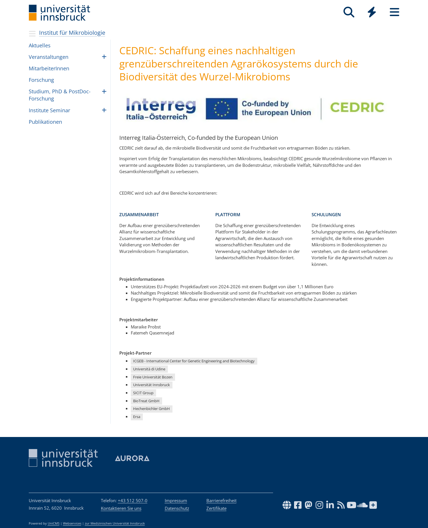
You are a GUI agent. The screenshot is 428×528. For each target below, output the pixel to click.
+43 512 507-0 (132, 500)
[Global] (372, 12)
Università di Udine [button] (149, 369)
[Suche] (349, 12)
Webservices (72, 523)
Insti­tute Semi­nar (49, 110)
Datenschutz (177, 508)
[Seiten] (394, 12)
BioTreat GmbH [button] (146, 400)
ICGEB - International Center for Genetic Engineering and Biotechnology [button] (194, 360)
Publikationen (45, 121)
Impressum (176, 500)
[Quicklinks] (371, 12)
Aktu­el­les (40, 45)
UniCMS (54, 523)
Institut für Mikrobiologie (72, 32)
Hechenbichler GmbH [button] (151, 408)
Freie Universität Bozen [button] (152, 377)
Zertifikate (216, 508)
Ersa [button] (136, 416)
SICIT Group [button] (143, 392)
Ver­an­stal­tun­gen (48, 56)
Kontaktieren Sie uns (121, 508)
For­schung (41, 79)
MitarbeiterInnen (49, 68)
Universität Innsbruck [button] (151, 384)
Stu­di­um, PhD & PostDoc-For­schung (60, 95)
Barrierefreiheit (221, 500)
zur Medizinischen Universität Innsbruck (115, 523)
